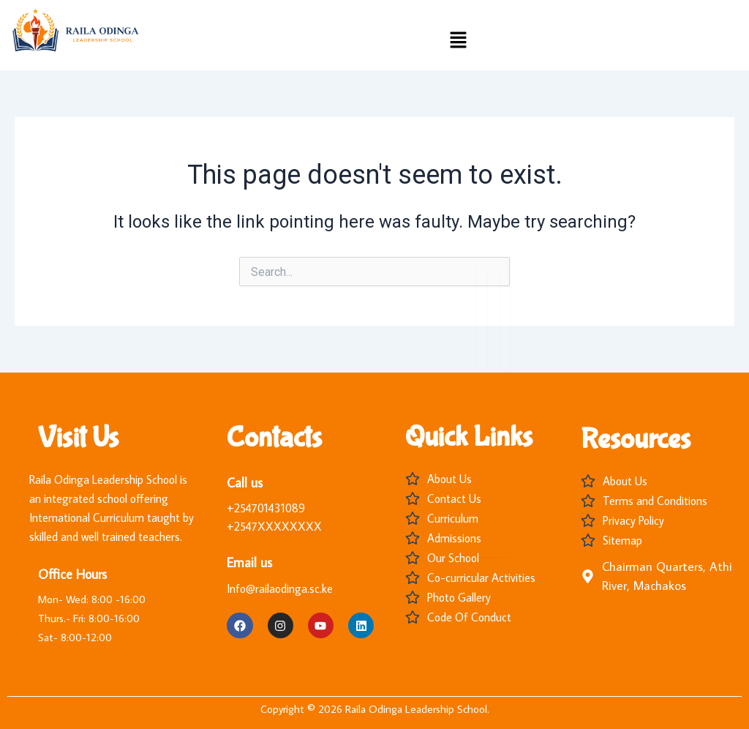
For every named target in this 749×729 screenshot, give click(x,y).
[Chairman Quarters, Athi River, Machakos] (588, 576)
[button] (458, 41)
